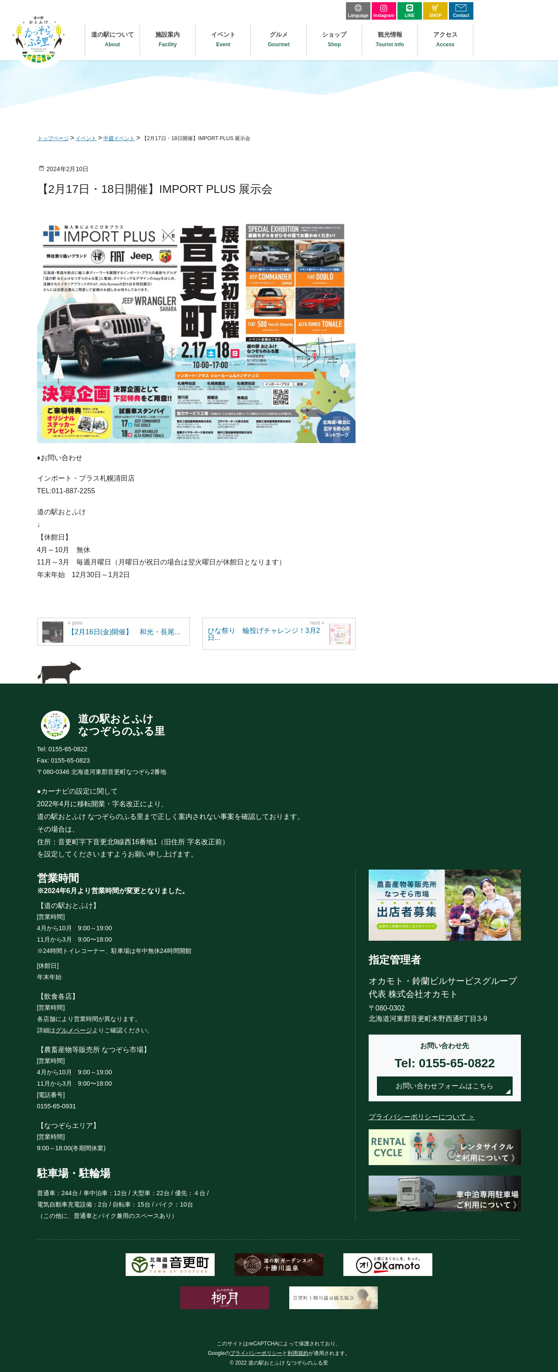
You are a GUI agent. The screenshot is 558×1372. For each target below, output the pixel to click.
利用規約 (298, 1353)
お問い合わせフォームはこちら (444, 1086)
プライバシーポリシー (256, 1353)
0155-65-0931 (56, 1106)
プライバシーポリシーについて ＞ (422, 1117)
